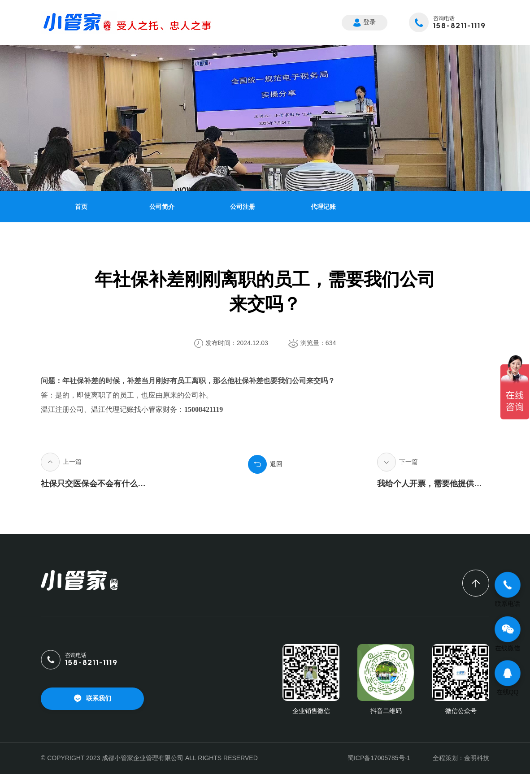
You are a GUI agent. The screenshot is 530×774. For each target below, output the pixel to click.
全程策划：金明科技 (461, 757)
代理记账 (323, 206)
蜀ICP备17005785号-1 (379, 757)
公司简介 (161, 206)
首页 (81, 206)
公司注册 (242, 206)
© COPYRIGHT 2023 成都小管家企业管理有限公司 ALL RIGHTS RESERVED (149, 757)
